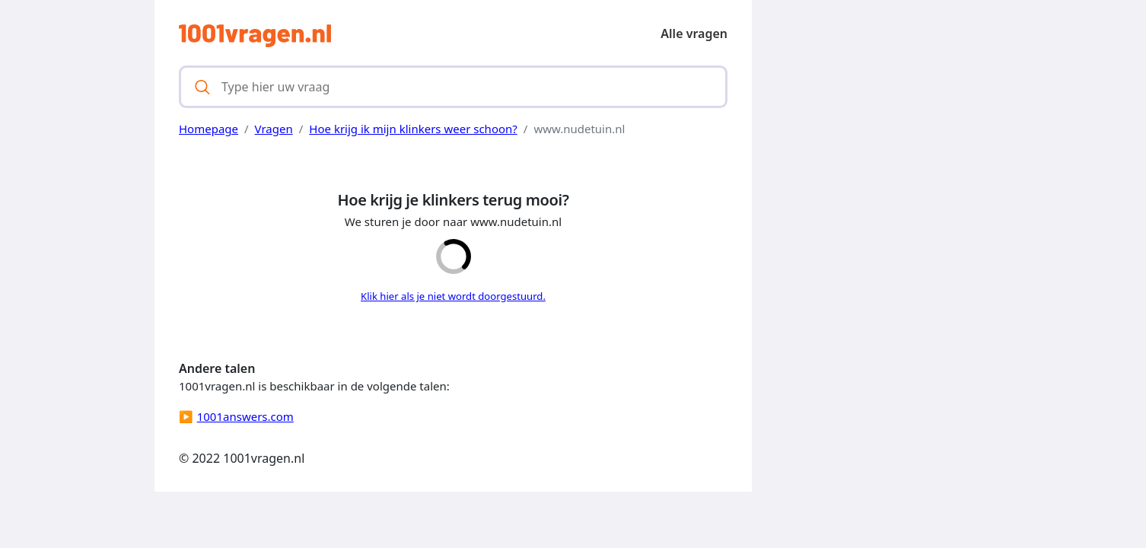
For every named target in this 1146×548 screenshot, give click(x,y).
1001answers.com (245, 416)
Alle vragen (694, 33)
